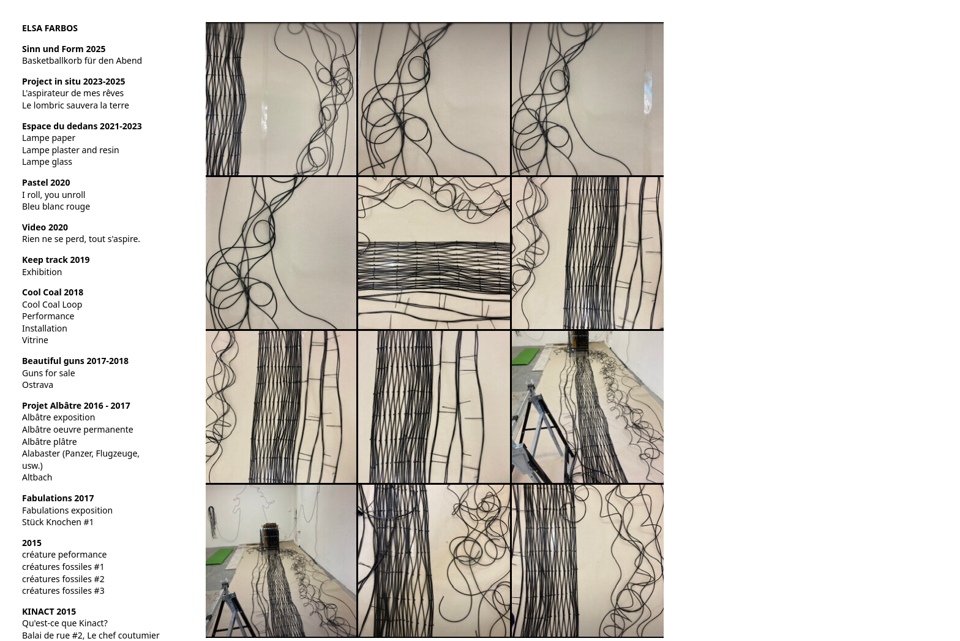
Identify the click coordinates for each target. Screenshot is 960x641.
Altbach (37, 477)
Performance (48, 316)
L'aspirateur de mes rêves (73, 93)
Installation (44, 328)
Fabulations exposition (67, 510)
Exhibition (42, 272)
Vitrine (35, 340)
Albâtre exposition (58, 417)
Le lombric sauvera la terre (75, 105)
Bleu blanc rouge (56, 206)
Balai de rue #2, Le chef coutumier (91, 635)
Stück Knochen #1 (58, 522)
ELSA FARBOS (50, 28)
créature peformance (64, 554)
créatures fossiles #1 (63, 566)
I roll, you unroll (53, 194)
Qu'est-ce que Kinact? (65, 623)
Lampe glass (47, 161)
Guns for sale (48, 373)
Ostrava (37, 384)
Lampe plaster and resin (70, 150)
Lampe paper (48, 137)
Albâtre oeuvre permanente (77, 429)
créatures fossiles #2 (63, 579)
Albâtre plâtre (49, 441)
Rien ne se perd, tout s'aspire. (81, 239)
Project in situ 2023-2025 (73, 81)
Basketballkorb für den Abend (82, 60)
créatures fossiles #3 (63, 590)
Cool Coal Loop (52, 304)
